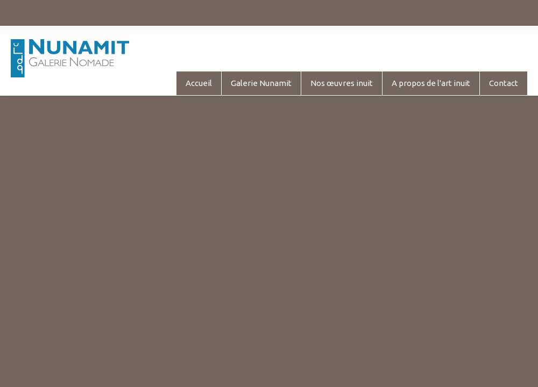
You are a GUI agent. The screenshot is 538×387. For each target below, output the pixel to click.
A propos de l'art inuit (431, 83)
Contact (503, 83)
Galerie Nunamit (261, 83)
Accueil (199, 83)
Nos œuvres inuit (341, 83)
